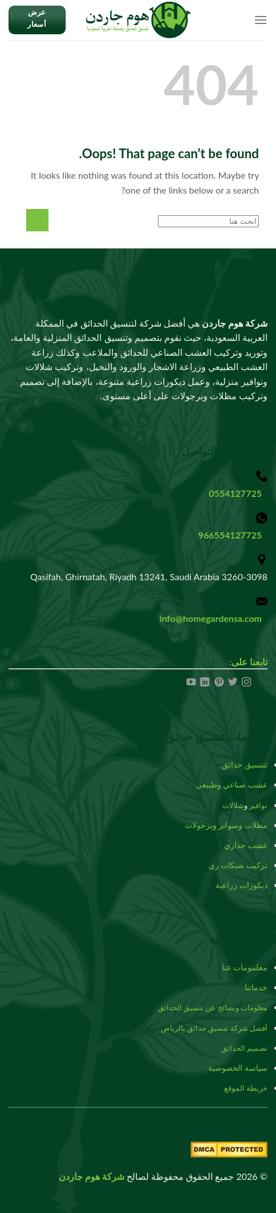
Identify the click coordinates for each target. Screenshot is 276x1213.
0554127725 (235, 493)
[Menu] (260, 20)
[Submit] (37, 220)
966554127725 (230, 534)
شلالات (233, 805)
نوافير (258, 805)
